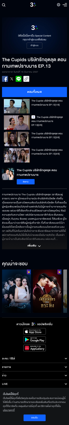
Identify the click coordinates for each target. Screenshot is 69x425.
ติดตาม (26, 181)
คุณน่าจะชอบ (15, 264)
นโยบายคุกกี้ (9, 410)
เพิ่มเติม (34, 246)
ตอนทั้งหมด (34, 92)
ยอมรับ (34, 417)
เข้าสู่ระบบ (34, 45)
